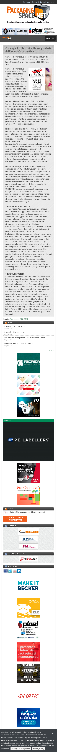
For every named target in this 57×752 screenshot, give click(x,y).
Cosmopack (14, 319)
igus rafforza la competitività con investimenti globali (24, 338)
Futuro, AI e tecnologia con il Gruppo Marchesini (24, 512)
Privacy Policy (38, 749)
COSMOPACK (24, 319)
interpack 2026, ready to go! (14, 326)
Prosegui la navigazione (21, 749)
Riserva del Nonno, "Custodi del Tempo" (18, 343)
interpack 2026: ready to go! (14, 332)
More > (51, 350)
